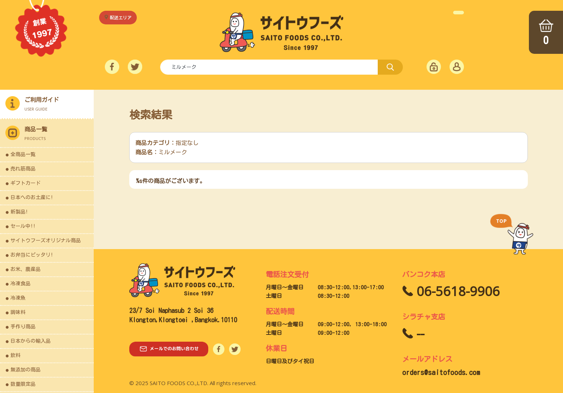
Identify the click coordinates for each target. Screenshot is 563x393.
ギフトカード (25, 183)
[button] (47, 133)
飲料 (15, 355)
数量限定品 (23, 384)
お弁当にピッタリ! (31, 254)
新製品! (19, 211)
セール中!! (23, 226)
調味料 (17, 312)
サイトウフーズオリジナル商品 (45, 240)
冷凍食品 (20, 283)
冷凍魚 (17, 297)
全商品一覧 (23, 154)
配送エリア (120, 17)
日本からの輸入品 (30, 340)
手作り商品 (23, 326)
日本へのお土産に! (31, 197)
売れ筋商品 (23, 168)
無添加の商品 (25, 369)
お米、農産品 (25, 269)
